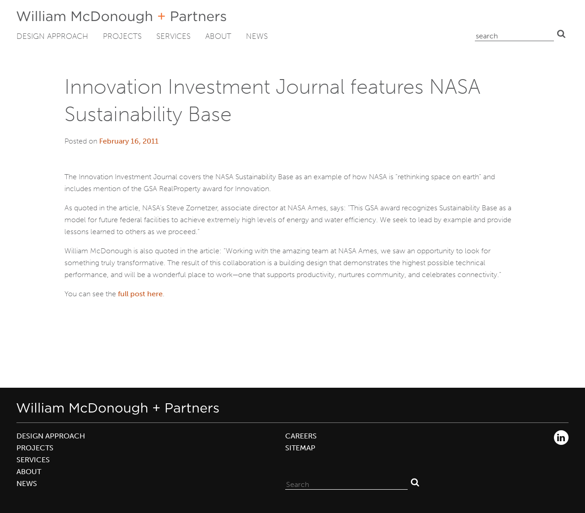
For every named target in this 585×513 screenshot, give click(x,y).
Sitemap (300, 448)
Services (173, 36)
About (218, 36)
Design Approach (52, 36)
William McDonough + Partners (121, 17)
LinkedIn (561, 437)
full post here (140, 293)
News (257, 36)
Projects (122, 36)
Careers (301, 436)
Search (561, 34)
